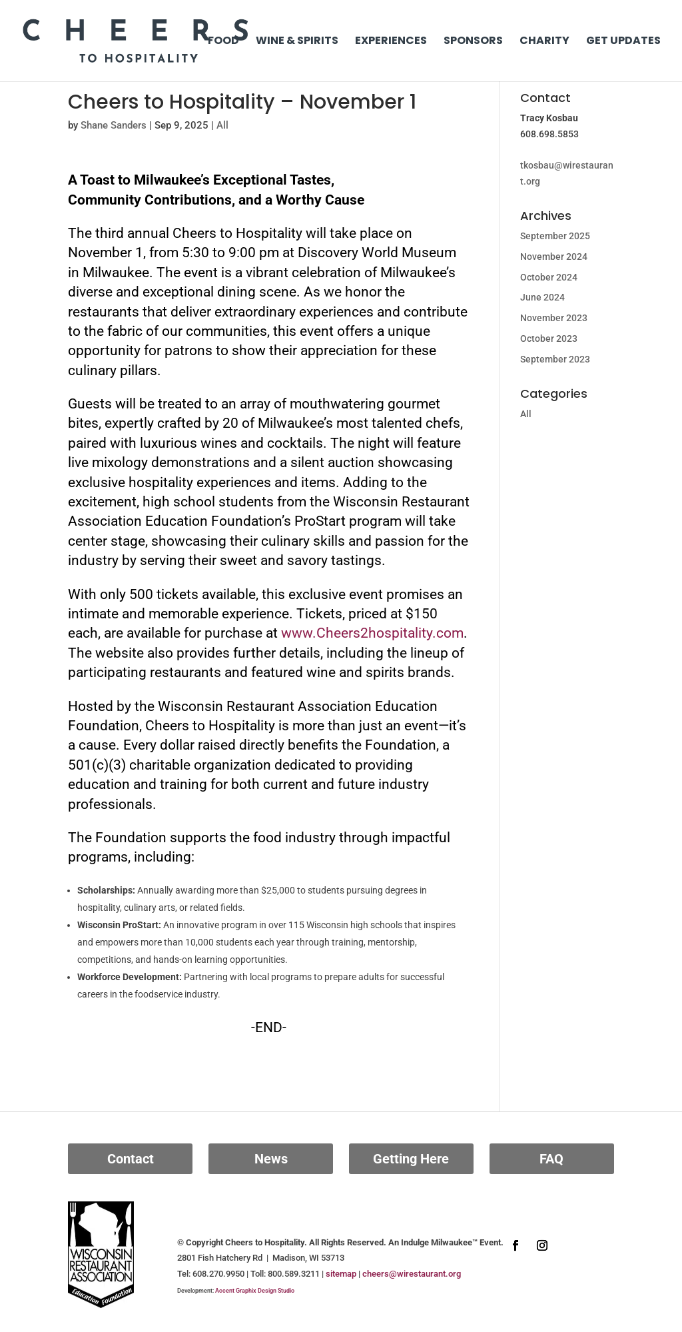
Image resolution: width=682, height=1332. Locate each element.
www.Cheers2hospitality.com (372, 633)
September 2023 (555, 359)
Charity (544, 42)
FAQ (551, 1159)
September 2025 (555, 236)
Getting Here (411, 1159)
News (271, 1159)
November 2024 (553, 256)
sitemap (341, 1274)
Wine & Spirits (297, 42)
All (222, 125)
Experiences (391, 42)
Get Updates (623, 42)
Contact (130, 1159)
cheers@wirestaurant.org (411, 1274)
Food (223, 42)
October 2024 (548, 277)
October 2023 (548, 338)
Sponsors (473, 42)
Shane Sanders (114, 125)
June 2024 (542, 297)
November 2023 (553, 318)
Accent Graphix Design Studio (254, 1290)
